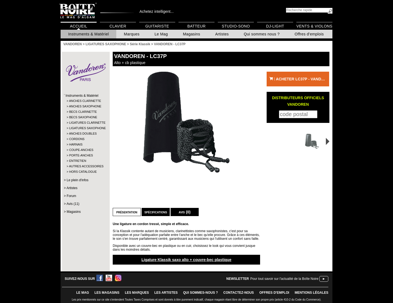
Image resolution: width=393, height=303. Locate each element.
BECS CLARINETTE (83, 111)
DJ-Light (275, 26)
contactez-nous (238, 293)
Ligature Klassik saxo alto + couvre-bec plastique (186, 259)
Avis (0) (185, 212)
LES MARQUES (137, 293)
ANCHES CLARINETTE (85, 100)
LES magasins (106, 293)
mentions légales (311, 293)
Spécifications (155, 212)
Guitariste (157, 26)
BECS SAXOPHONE (83, 117)
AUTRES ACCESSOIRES (85, 166)
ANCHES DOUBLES (83, 133)
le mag (82, 293)
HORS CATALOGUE (83, 171)
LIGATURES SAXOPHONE (85, 128)
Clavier (117, 26)
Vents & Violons (314, 26)
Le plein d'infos (77, 180)
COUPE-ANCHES (81, 150)
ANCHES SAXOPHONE (85, 106)
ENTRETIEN (77, 160)
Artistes (222, 34)
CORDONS (76, 139)
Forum (71, 196)
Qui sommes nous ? (261, 34)
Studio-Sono (236, 26)
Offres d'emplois (309, 34)
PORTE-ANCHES (81, 155)
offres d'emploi (274, 293)
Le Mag (161, 34)
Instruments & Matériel (88, 34)
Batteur (196, 26)
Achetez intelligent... (156, 11)
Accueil (78, 26)
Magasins (191, 34)
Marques (131, 34)
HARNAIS (75, 144)
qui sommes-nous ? (200, 293)
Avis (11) (73, 204)
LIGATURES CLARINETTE (85, 122)
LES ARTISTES (166, 293)
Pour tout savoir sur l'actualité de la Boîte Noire (284, 279)
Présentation (126, 212)
